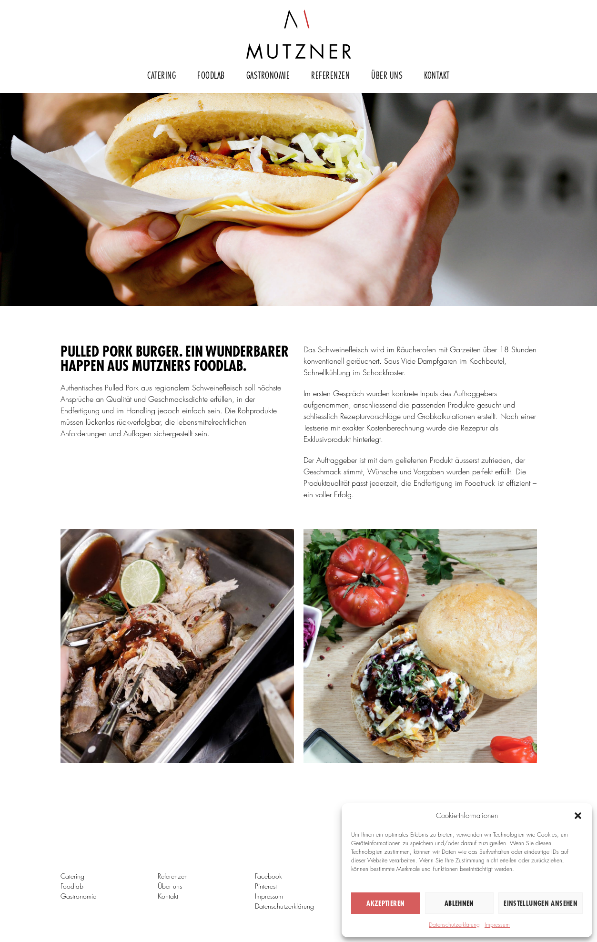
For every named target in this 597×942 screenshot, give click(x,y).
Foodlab (211, 75)
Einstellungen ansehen (540, 903)
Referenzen (330, 75)
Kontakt (437, 75)
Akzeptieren (385, 903)
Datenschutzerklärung (454, 925)
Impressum (497, 925)
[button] (578, 815)
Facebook (268, 876)
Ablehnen (459, 903)
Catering (161, 75)
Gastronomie (268, 75)
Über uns (387, 75)
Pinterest (266, 886)
